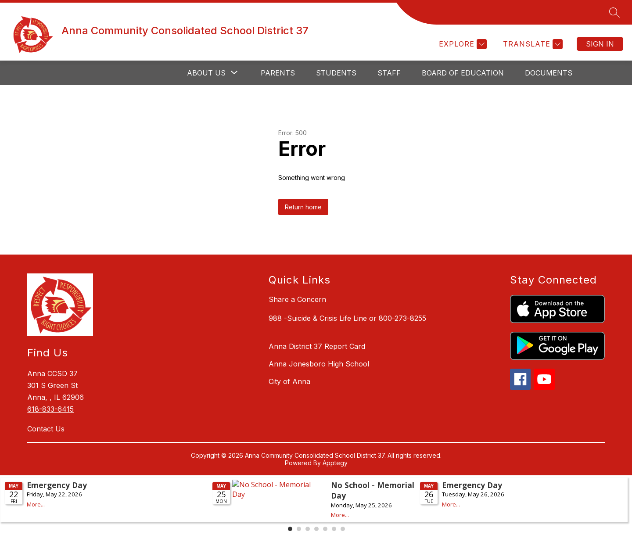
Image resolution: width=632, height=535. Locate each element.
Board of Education (463, 72)
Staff (389, 72)
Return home (303, 207)
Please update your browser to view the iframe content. (316, 504)
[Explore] (462, 44)
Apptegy (335, 463)
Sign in (600, 43)
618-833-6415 (50, 409)
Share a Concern (297, 299)
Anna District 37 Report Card (317, 346)
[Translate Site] (532, 44)
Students (336, 72)
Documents (548, 72)
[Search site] (614, 12)
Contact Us (46, 428)
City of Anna (289, 381)
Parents (278, 72)
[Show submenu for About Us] (206, 73)
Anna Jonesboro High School (319, 363)
